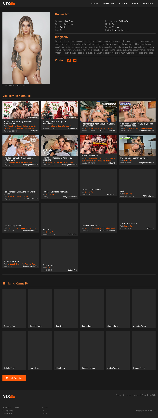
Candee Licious (88, 368)
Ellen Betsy (60, 368)
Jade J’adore (113, 368)
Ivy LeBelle (128, 128)
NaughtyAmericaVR (107, 131)
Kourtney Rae (9, 326)
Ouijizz (123, 191)
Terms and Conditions (10, 408)
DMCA (44, 413)
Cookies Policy (7, 413)
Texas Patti (12, 126)
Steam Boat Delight (128, 223)
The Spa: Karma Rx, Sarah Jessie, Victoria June (18, 159)
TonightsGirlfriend (70, 197)
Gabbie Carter (22, 126)
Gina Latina (86, 326)
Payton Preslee (13, 228)
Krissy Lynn (68, 162)
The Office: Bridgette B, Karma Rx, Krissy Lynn (57, 159)
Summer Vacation (11, 261)
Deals (135, 3)
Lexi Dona (98, 161)
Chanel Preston (17, 129)
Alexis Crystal (90, 158)
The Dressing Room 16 (14, 226)
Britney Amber (28, 129)
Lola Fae (7, 129)
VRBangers (33, 131)
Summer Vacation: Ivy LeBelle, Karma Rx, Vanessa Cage (136, 125)
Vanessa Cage (146, 128)
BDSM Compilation (90, 156)
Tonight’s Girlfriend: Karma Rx (55, 192)
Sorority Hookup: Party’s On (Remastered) (54, 122)
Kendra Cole (88, 161)
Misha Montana (14, 196)
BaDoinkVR (72, 234)
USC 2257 (45, 410)
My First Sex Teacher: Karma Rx (134, 158)
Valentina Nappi (108, 228)
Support (45, 408)
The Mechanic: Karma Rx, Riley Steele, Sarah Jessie (98, 125)
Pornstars (108, 3)
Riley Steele (98, 128)
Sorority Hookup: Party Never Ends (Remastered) (19, 122)
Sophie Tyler (112, 326)
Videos (94, 3)
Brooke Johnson (102, 158)
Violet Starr (106, 161)
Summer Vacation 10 (91, 226)
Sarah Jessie (108, 128)
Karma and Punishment (92, 189)
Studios (123, 3)
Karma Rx (32, 126)
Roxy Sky (60, 326)
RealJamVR (110, 163)
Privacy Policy (7, 410)
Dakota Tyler (9, 368)
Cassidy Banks (36, 326)
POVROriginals (148, 196)
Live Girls (148, 3)
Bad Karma (47, 229)
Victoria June (31, 162)
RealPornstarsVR (31, 199)
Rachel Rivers (139, 368)
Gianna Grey (24, 228)
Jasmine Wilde (139, 326)
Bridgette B (50, 162)
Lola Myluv (34, 368)
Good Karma (48, 265)
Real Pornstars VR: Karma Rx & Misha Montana (20, 193)
